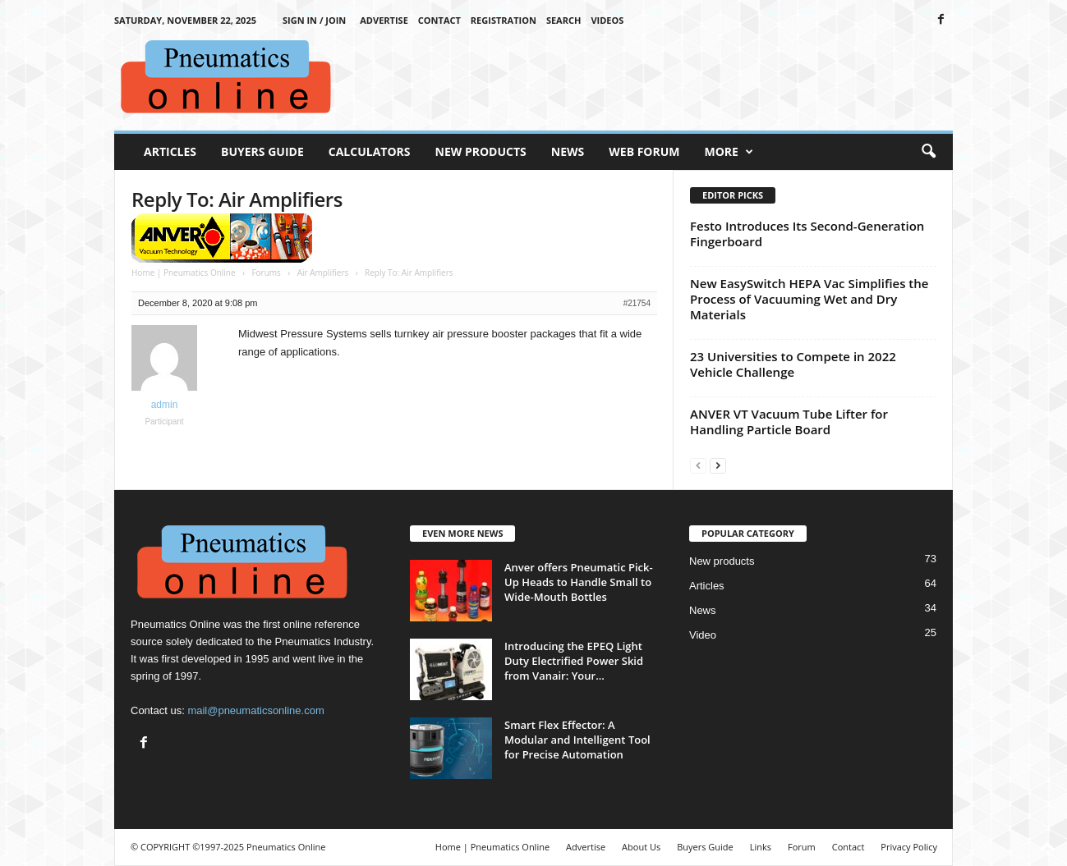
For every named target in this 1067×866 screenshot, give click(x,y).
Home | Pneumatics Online (183, 272)
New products (721, 561)
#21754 (637, 303)
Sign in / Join (314, 20)
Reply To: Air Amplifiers (237, 199)
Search (564, 20)
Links (760, 847)
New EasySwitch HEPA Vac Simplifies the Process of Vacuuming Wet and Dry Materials (809, 299)
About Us (641, 847)
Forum (802, 847)
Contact (439, 20)
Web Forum (644, 151)
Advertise (384, 20)
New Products (481, 151)
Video (702, 635)
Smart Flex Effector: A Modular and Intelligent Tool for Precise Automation (577, 739)
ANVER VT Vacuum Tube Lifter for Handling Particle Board (789, 422)
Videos (607, 20)
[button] (928, 152)
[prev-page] (698, 465)
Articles (170, 151)
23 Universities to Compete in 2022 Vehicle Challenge (793, 364)
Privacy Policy (909, 847)
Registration (503, 20)
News (567, 151)
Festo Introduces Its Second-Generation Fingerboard (807, 234)
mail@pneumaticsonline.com (255, 710)
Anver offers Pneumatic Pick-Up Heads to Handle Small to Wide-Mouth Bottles (578, 582)
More (729, 152)
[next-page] (718, 465)
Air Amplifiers (323, 272)
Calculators (370, 151)
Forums (265, 272)
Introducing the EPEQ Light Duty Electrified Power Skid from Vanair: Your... (573, 661)
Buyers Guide (262, 151)
